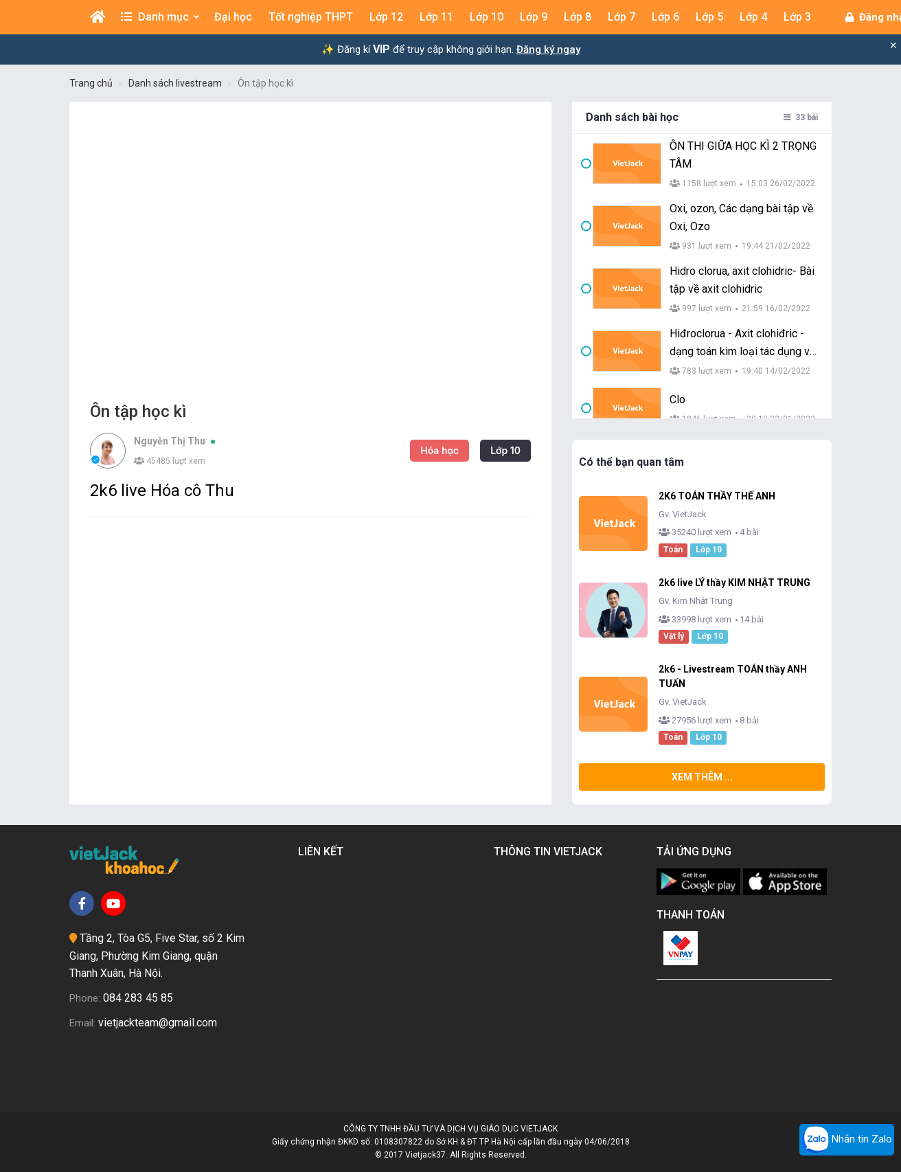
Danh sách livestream (175, 83)
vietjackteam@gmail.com (157, 1022)
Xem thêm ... (702, 776)
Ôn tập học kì (265, 83)
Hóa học (439, 450)
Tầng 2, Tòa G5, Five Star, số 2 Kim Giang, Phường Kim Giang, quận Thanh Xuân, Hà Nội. (156, 956)
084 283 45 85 (138, 997)
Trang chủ (91, 83)
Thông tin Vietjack (551, 851)
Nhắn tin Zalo (846, 1139)
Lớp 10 (505, 450)
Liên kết (323, 851)
